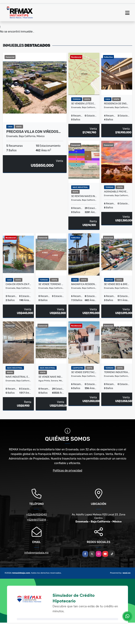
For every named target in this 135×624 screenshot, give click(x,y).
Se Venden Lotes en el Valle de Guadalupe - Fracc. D (84, 103)
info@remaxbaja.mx (36, 552)
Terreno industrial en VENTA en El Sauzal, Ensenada (117, 372)
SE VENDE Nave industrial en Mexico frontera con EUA (51, 376)
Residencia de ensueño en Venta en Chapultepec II (117, 103)
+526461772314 (36, 519)
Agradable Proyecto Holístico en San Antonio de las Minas (117, 191)
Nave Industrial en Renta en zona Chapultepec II (18, 376)
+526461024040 (36, 514)
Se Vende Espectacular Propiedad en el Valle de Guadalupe (84, 372)
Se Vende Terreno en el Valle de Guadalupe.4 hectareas (51, 284)
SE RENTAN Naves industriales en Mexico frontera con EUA (84, 196)
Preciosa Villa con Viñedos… (33, 132)
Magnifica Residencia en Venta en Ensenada (84, 284)
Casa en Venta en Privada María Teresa (18, 284)
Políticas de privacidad (67, 470)
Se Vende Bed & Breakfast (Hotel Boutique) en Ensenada (117, 284)
